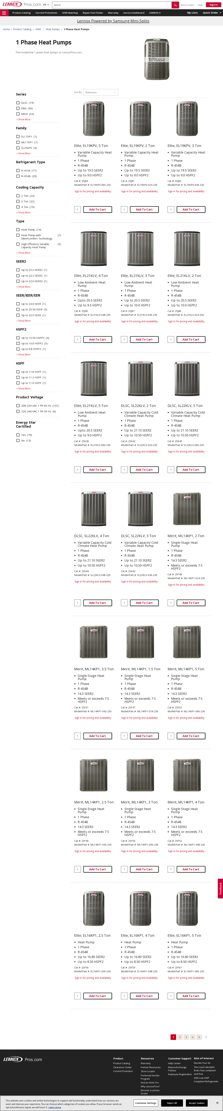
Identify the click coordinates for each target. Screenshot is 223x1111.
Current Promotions (46, 12)
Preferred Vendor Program (150, 1077)
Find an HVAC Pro (150, 1082)
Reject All (172, 1106)
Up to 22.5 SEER (31, 315)
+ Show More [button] (23, 119)
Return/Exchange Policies (177, 1069)
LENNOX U (155, 12)
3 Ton (25, 201)
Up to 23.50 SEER (31, 309)
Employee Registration (180, 1074)
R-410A (26, 170)
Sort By (78, 92)
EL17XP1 (26, 136)
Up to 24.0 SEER (31, 303)
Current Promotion (123, 1071)
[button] (175, 5)
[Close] (217, 1106)
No (23, 440)
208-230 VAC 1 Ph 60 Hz (37, 405)
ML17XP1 (27, 142)
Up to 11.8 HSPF (31, 371)
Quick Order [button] (210, 12)
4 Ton (25, 206)
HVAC (38, 29)
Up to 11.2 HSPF (31, 377)
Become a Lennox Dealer (150, 1092)
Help (200, 4)
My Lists (192, 12)
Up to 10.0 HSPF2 (32, 343)
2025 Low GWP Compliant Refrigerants (206, 1079)
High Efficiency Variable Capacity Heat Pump (38, 245)
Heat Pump (28, 229)
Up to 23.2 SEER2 (31, 269)
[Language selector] (44, 4)
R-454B (26, 176)
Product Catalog (22, 12)
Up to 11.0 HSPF (31, 382)
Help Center (174, 1063)
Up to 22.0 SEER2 (31, 281)
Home (6, 29)
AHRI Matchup (70, 12)
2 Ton (25, 195)
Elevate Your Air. (202, 1062)
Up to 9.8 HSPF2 (31, 348)
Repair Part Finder (93, 12)
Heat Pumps (53, 29)
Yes (24, 434)
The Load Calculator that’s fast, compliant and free (205, 1070)
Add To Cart (97, 209)
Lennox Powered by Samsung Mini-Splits (113, 20)
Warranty (113, 12)
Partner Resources (151, 1067)
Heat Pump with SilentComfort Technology (38, 237)
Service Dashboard (133, 12)
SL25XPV (26, 147)
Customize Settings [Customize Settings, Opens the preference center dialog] (145, 1106)
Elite (24, 108)
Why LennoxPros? (150, 1086)
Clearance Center (122, 1067)
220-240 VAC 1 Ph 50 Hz (36, 411)
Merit (25, 113)
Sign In (214, 4)
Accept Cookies (197, 1106)
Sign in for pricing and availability (93, 191)
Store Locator (187, 4)
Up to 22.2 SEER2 (31, 275)
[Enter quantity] (77, 209)
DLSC (25, 102)
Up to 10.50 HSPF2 (32, 337)
